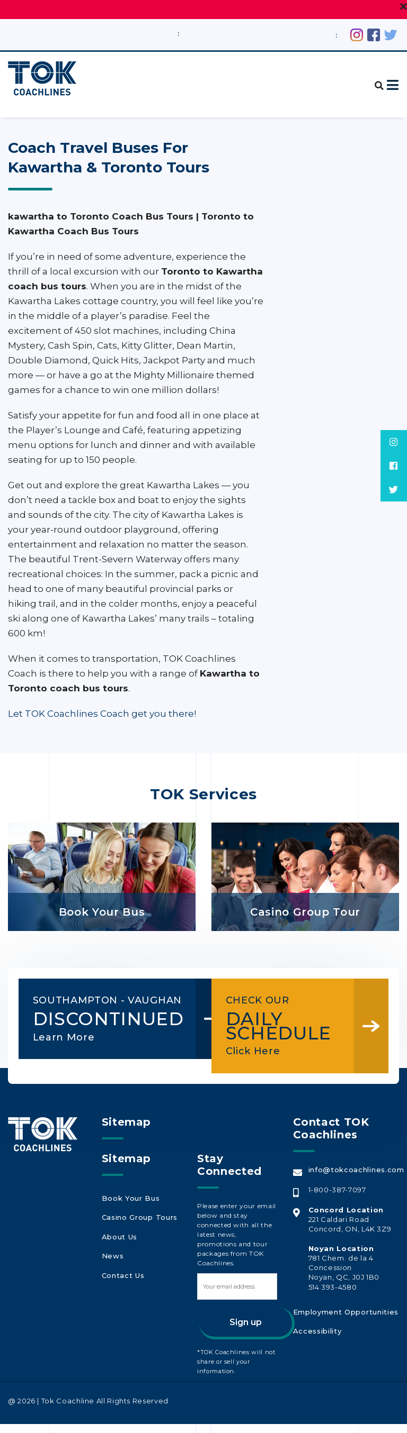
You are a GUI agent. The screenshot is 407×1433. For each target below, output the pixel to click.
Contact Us (122, 1274)
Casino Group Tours (138, 1223)
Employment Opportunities (344, 1320)
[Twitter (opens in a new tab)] (390, 33)
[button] (375, 79)
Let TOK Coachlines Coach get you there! (102, 713)
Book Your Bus (129, 1206)
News (112, 1257)
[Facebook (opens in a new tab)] (373, 33)
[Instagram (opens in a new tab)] (356, 33)
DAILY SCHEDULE (285, 1018)
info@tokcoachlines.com (355, 1178)
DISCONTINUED (92, 1025)
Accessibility (316, 1336)
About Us (119, 1240)
